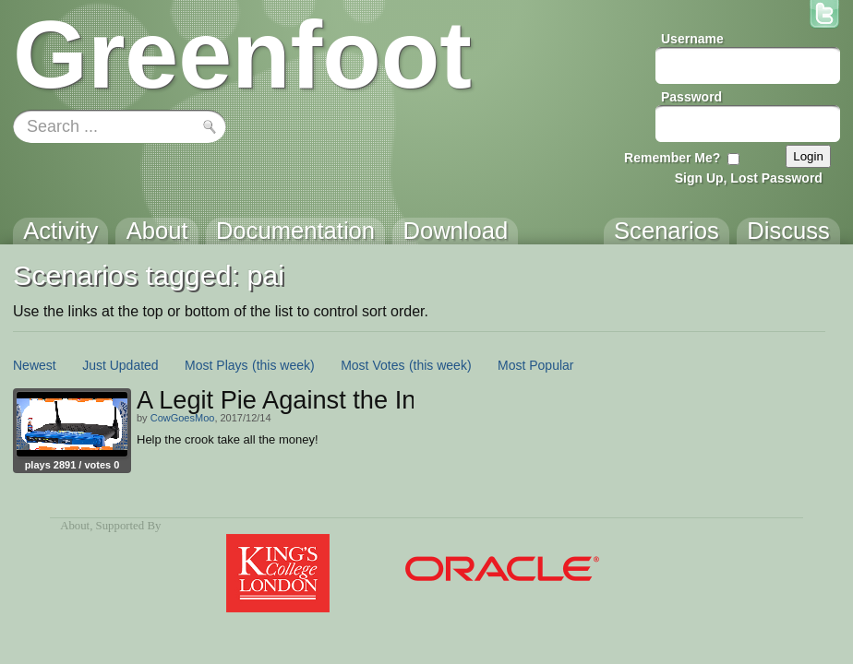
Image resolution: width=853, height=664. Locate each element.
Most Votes (372, 365)
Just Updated (120, 365)
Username (692, 38)
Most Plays (216, 365)
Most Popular (535, 365)
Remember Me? (672, 157)
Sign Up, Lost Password (749, 178)
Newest (34, 365)
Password (691, 96)
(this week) (283, 365)
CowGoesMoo (182, 417)
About (75, 525)
